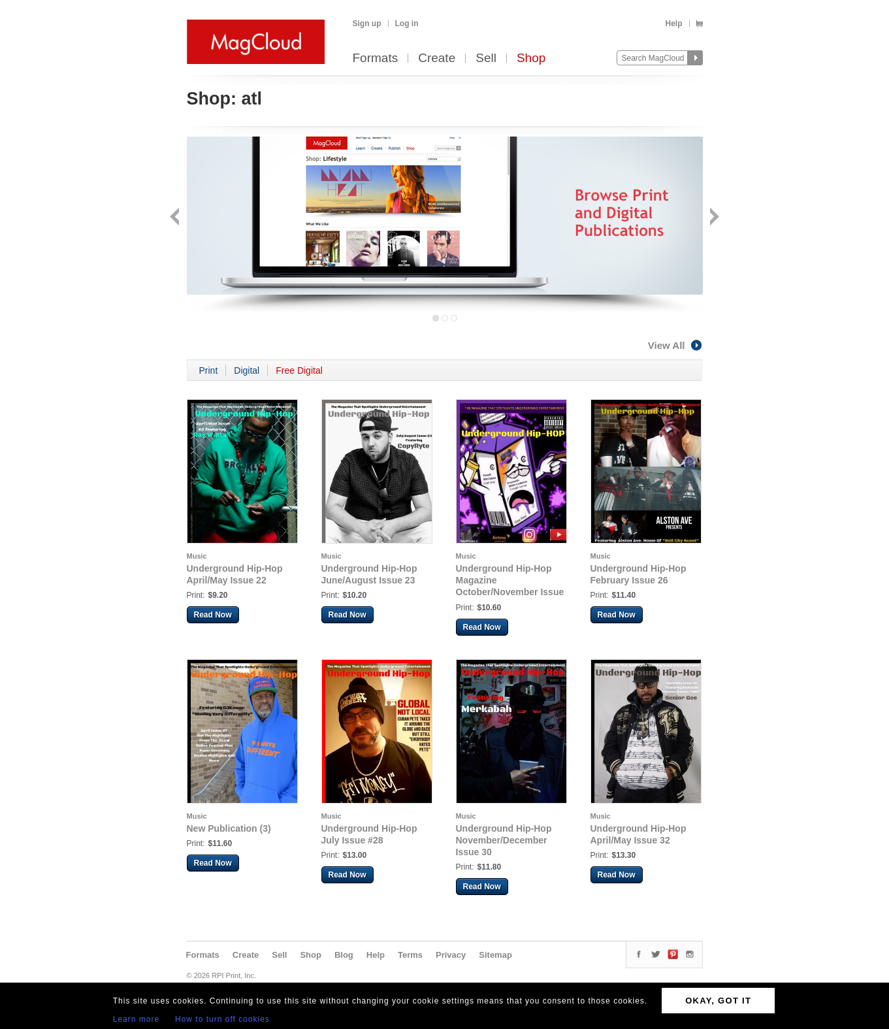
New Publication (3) (229, 828)
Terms (410, 955)
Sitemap (495, 955)
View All (675, 345)
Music (197, 556)
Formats (375, 58)
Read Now (213, 614)
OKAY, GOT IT (718, 1000)
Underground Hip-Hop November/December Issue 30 (504, 840)
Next (713, 218)
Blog (343, 955)
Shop (531, 58)
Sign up (367, 23)
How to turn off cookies (222, 1019)
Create (436, 58)
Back (176, 218)
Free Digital (299, 370)
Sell (486, 58)
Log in (407, 23)
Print (208, 370)
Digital (246, 370)
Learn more (136, 1019)
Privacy (451, 955)
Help (673, 23)
